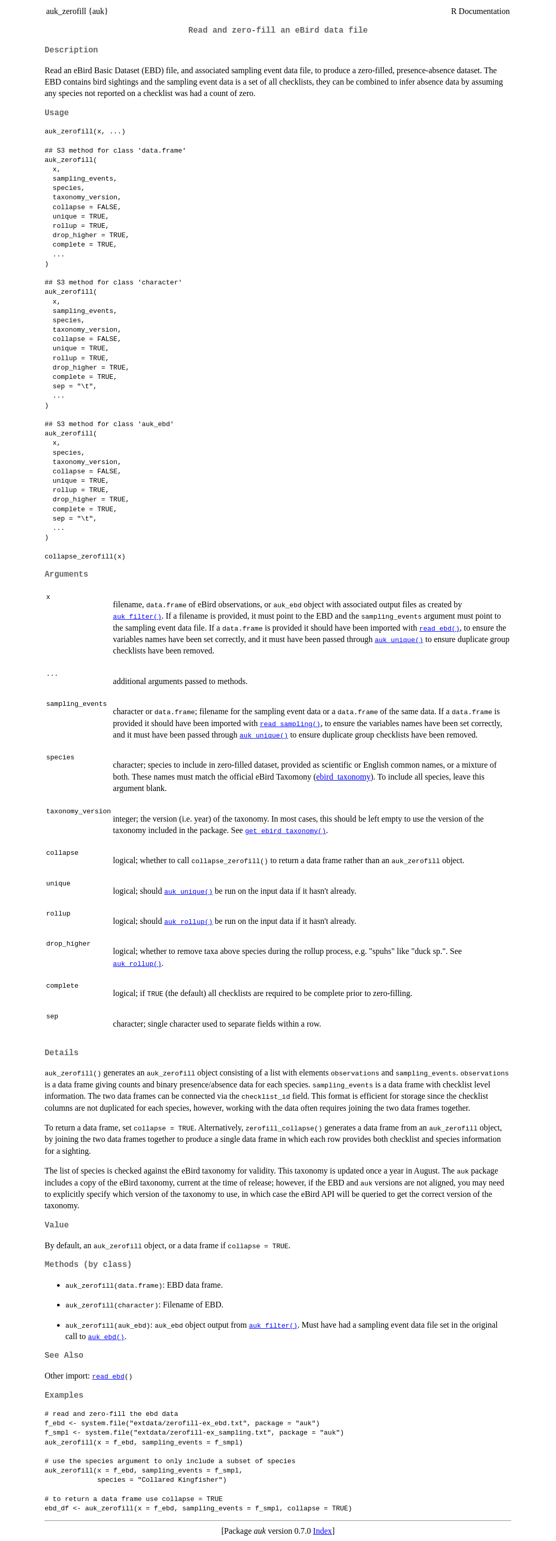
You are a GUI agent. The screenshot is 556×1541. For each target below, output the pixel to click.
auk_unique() (398, 639)
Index (322, 1530)
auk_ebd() (106, 1336)
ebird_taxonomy (343, 776)
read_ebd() (439, 628)
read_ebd (108, 1376)
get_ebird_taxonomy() (285, 830)
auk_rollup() (188, 921)
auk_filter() (137, 616)
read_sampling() (290, 723)
